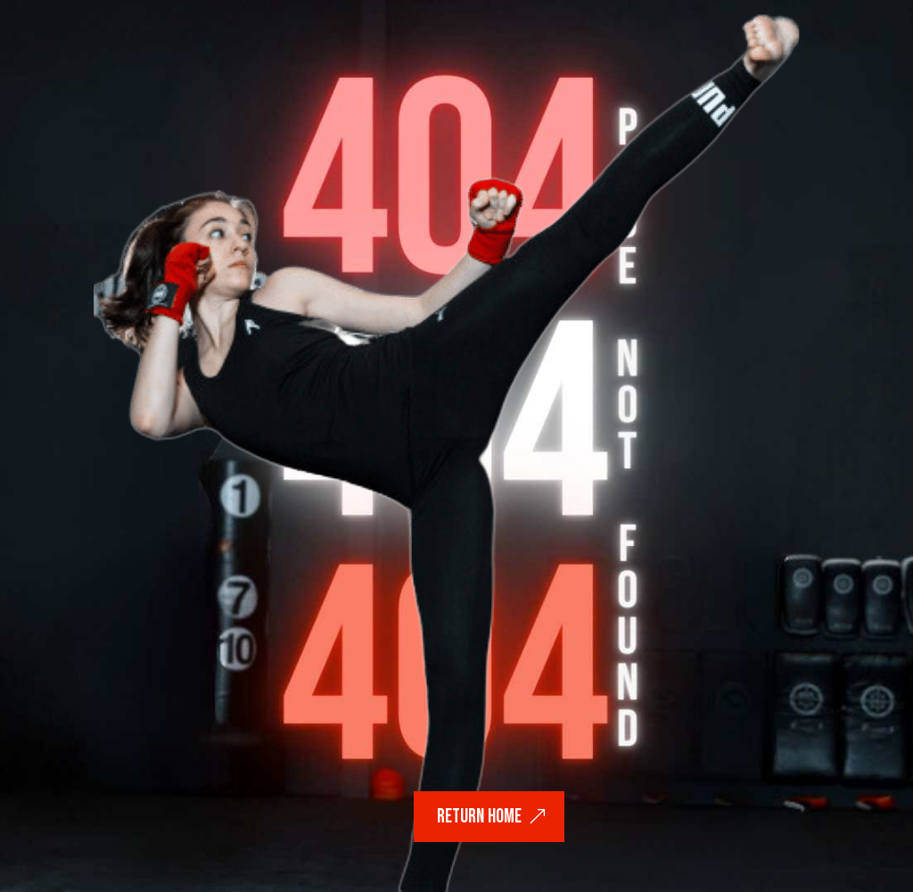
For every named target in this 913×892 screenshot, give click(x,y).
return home (479, 817)
